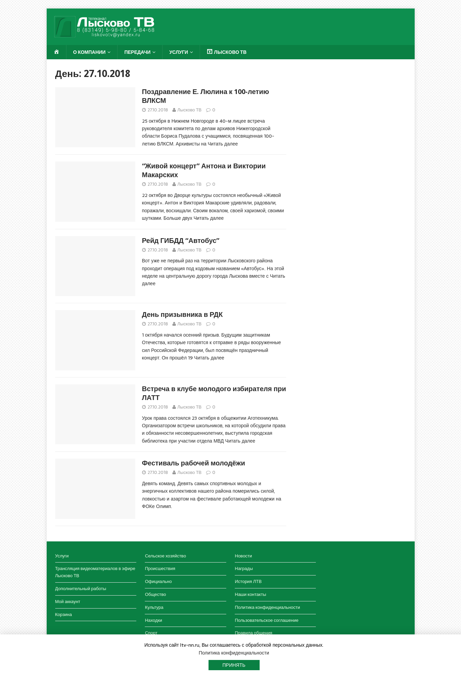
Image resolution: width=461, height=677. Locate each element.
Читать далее (223, 144)
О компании (89, 52)
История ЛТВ (248, 581)
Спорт (151, 632)
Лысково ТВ (190, 109)
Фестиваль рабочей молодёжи (193, 463)
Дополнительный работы (80, 588)
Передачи (137, 52)
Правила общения (253, 632)
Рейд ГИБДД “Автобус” (181, 240)
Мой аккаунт (67, 601)
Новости (243, 555)
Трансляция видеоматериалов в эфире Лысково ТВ (95, 572)
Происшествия (160, 568)
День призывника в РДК (182, 314)
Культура (154, 607)
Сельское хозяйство (165, 555)
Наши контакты (250, 594)
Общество (155, 594)
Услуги (178, 52)
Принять (233, 665)
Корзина (63, 614)
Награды (244, 568)
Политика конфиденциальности (267, 607)
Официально (158, 581)
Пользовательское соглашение (266, 620)
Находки (153, 620)
